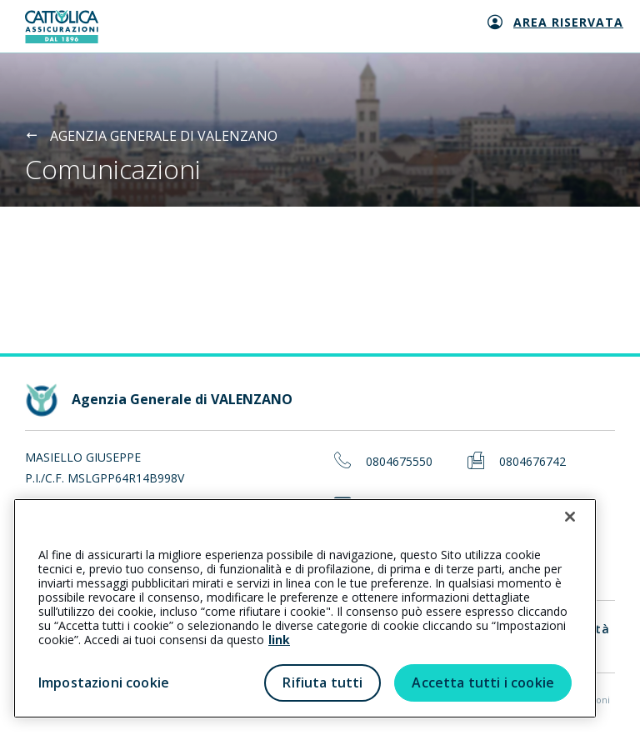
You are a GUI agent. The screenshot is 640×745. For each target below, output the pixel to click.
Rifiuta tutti (322, 682)
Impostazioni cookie (103, 682)
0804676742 (532, 462)
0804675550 (399, 462)
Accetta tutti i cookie (483, 682)
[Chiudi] (570, 516)
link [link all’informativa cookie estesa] (279, 640)
